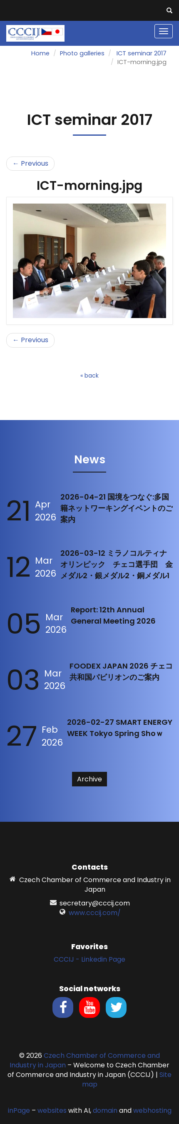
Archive (89, 779)
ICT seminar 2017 (142, 53)
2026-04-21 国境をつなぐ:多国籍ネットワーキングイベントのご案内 (116, 508)
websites (52, 1110)
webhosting (152, 1110)
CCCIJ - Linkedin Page (89, 959)
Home (40, 53)
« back (89, 375)
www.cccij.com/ (95, 913)
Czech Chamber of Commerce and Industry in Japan (85, 1060)
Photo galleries (82, 53)
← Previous (30, 163)
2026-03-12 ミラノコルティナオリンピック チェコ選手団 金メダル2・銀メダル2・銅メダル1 (116, 564)
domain (105, 1110)
